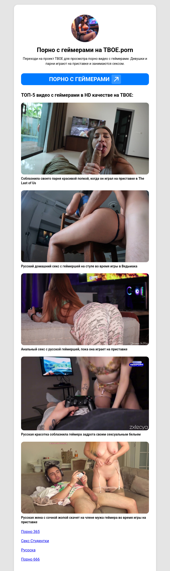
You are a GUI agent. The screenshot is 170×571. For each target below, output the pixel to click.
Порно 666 (30, 559)
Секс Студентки (35, 541)
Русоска (28, 550)
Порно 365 (30, 531)
